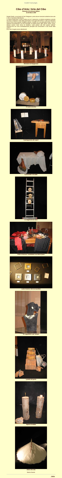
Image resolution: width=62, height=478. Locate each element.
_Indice (53, 476)
